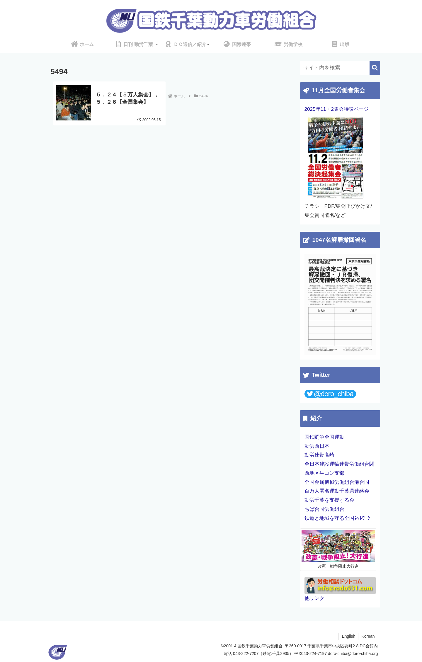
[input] (340, 68)
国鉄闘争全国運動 (324, 437)
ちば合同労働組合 (324, 509)
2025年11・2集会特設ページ (336, 109)
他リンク (314, 598)
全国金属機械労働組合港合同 (336, 482)
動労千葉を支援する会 (329, 500)
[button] (375, 68)
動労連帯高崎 (319, 455)
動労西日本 (316, 446)
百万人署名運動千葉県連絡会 (336, 491)
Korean (368, 636)
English (348, 636)
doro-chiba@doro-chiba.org (353, 653)
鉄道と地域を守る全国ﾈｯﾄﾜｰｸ (337, 518)
